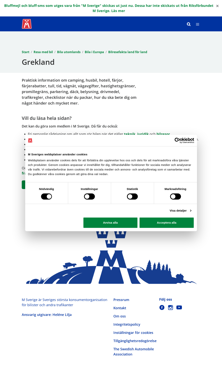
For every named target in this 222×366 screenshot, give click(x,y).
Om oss (119, 316)
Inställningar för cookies (133, 332)
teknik (129, 134)
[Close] (217, 5)
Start (25, 52)
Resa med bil (43, 52)
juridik (143, 134)
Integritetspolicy (126, 324)
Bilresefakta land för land (127, 52)
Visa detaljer (178, 210)
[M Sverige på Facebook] (162, 307)
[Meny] (197, 24)
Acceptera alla (166, 222)
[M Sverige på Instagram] (170, 307)
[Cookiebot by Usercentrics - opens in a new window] (177, 140)
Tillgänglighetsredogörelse (135, 340)
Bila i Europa (94, 52)
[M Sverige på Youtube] (179, 307)
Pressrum (121, 299)
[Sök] (189, 24)
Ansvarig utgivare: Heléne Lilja (47, 314)
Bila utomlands (69, 52)
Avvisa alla (110, 222)
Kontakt (119, 308)
